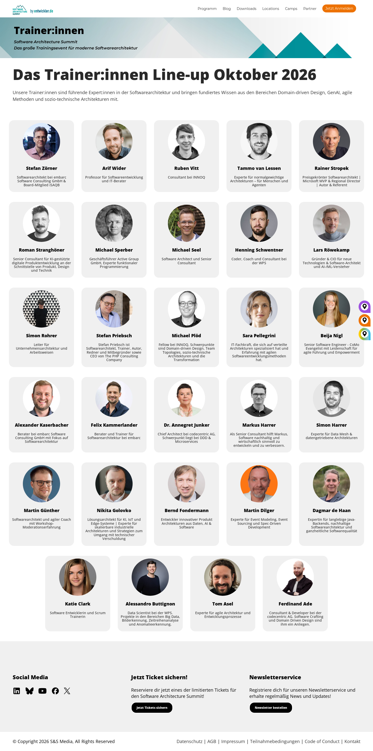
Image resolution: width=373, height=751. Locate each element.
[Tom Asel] (223, 577)
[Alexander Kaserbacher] (41, 398)
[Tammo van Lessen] (259, 141)
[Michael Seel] (186, 223)
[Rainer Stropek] (331, 141)
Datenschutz (189, 741)
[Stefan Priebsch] (114, 309)
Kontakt (352, 741)
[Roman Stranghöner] (41, 223)
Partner (309, 8)
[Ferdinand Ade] (295, 577)
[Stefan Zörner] (41, 141)
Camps (291, 8)
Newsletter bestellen (271, 708)
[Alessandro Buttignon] (150, 577)
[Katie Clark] (78, 577)
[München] (365, 308)
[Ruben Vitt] (186, 141)
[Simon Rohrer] (41, 309)
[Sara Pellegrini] (259, 309)
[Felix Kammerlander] (114, 398)
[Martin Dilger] (259, 483)
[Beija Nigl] (331, 309)
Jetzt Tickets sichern (152, 708)
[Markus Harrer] (259, 398)
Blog (227, 8)
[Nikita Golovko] (114, 483)
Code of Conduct (322, 741)
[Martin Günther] (41, 483)
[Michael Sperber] (114, 223)
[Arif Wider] (114, 141)
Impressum (233, 741)
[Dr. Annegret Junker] (186, 398)
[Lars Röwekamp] (331, 223)
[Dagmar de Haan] (331, 483)
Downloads (246, 8)
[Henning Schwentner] (259, 223)
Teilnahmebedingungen (275, 741)
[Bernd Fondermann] (186, 483)
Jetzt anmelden (339, 8)
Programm (207, 8)
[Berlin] (365, 322)
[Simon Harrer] (331, 398)
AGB (211, 741)
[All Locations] (365, 334)
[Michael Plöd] (186, 309)
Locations (270, 8)
